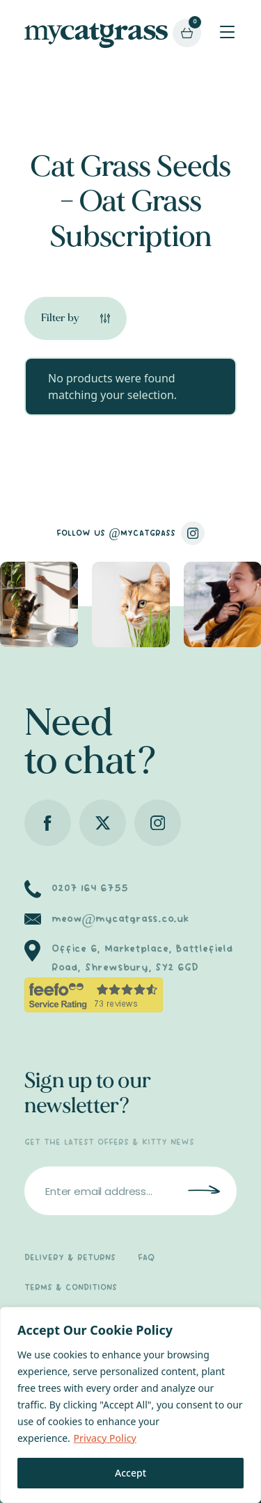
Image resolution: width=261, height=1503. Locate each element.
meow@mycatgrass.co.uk (120, 919)
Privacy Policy (104, 1438)
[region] (130, 1405)
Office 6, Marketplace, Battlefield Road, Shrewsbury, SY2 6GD (142, 958)
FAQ (146, 1257)
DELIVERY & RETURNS (70, 1257)
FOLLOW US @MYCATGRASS (130, 533)
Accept (130, 1472)
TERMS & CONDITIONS (70, 1287)
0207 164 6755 (89, 888)
